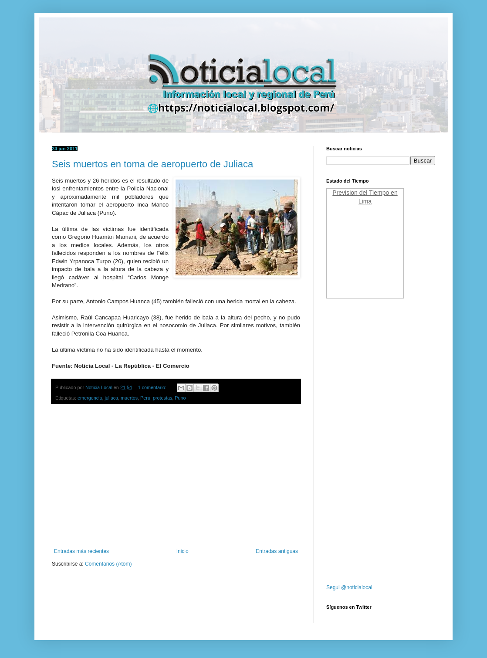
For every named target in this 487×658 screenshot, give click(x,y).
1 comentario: (153, 387)
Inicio (182, 551)
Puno (180, 397)
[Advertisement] (176, 476)
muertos (129, 397)
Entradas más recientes (81, 551)
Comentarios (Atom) (108, 564)
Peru (145, 397)
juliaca (111, 397)
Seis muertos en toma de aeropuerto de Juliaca (152, 164)
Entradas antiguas (277, 551)
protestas (162, 397)
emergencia (90, 397)
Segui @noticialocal (349, 587)
